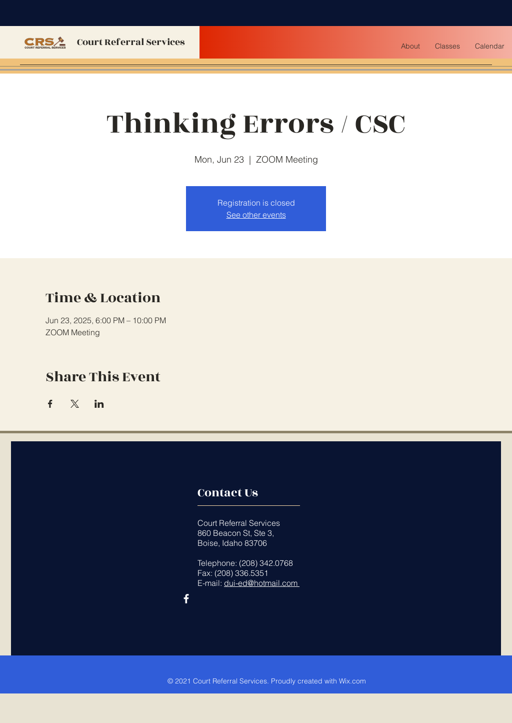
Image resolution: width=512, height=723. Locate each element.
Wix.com (352, 680)
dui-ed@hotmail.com (262, 583)
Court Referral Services (131, 42)
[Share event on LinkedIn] (99, 404)
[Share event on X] (75, 404)
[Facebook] (186, 598)
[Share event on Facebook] (50, 404)
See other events (256, 215)
